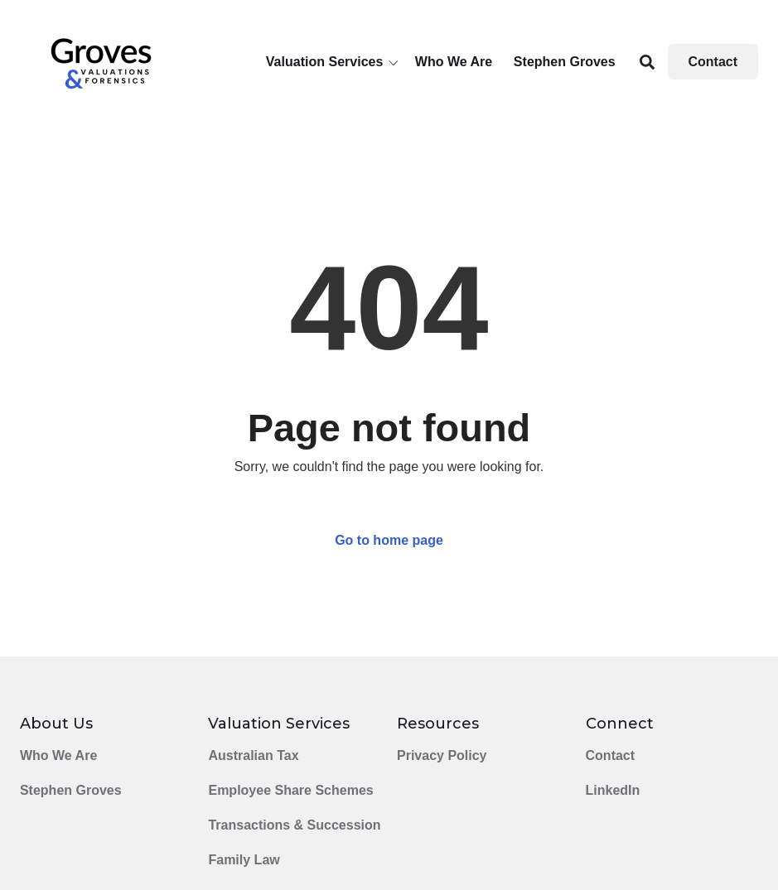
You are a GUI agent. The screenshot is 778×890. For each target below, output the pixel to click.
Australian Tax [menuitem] (253, 755)
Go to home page (389, 540)
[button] (335, 62)
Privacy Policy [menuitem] (442, 755)
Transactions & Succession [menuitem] (294, 825)
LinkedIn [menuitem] (613, 790)
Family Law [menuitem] (243, 860)
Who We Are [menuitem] (58, 755)
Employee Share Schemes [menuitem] (290, 790)
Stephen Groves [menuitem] (71, 790)
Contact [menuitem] (610, 755)
